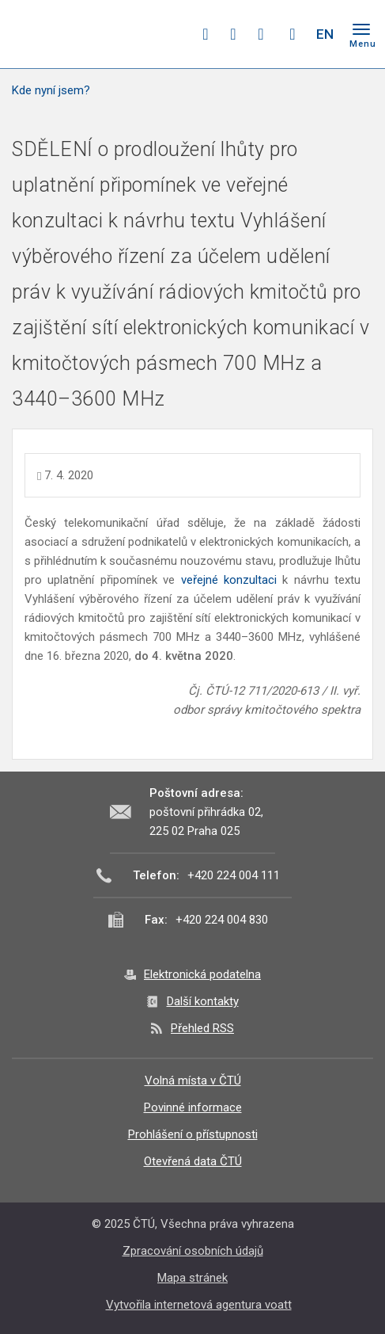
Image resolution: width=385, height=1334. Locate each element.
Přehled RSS (202, 1028)
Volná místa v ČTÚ (193, 1080)
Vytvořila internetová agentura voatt (199, 1305)
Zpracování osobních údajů (193, 1251)
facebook (205, 34)
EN (325, 34)
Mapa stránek (192, 1278)
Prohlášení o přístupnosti (193, 1134)
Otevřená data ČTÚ (193, 1161)
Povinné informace (193, 1107)
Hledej (292, 34)
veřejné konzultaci (229, 580)
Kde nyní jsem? (51, 90)
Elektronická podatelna (202, 974)
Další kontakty (203, 1001)
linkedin (261, 34)
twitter (233, 34)
